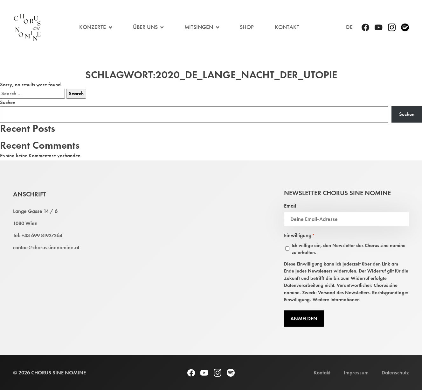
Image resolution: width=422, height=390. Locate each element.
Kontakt (287, 27)
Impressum (356, 372)
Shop (247, 27)
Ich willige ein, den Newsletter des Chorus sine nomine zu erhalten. (348, 249)
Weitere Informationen (336, 299)
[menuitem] (349, 27)
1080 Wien (25, 223)
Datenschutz (395, 372)
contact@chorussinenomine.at (46, 247)
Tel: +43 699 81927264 (37, 235)
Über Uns (145, 27)
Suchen (7, 102)
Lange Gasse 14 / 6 (35, 211)
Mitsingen (198, 27)
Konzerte (92, 27)
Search (76, 93)
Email (290, 205)
